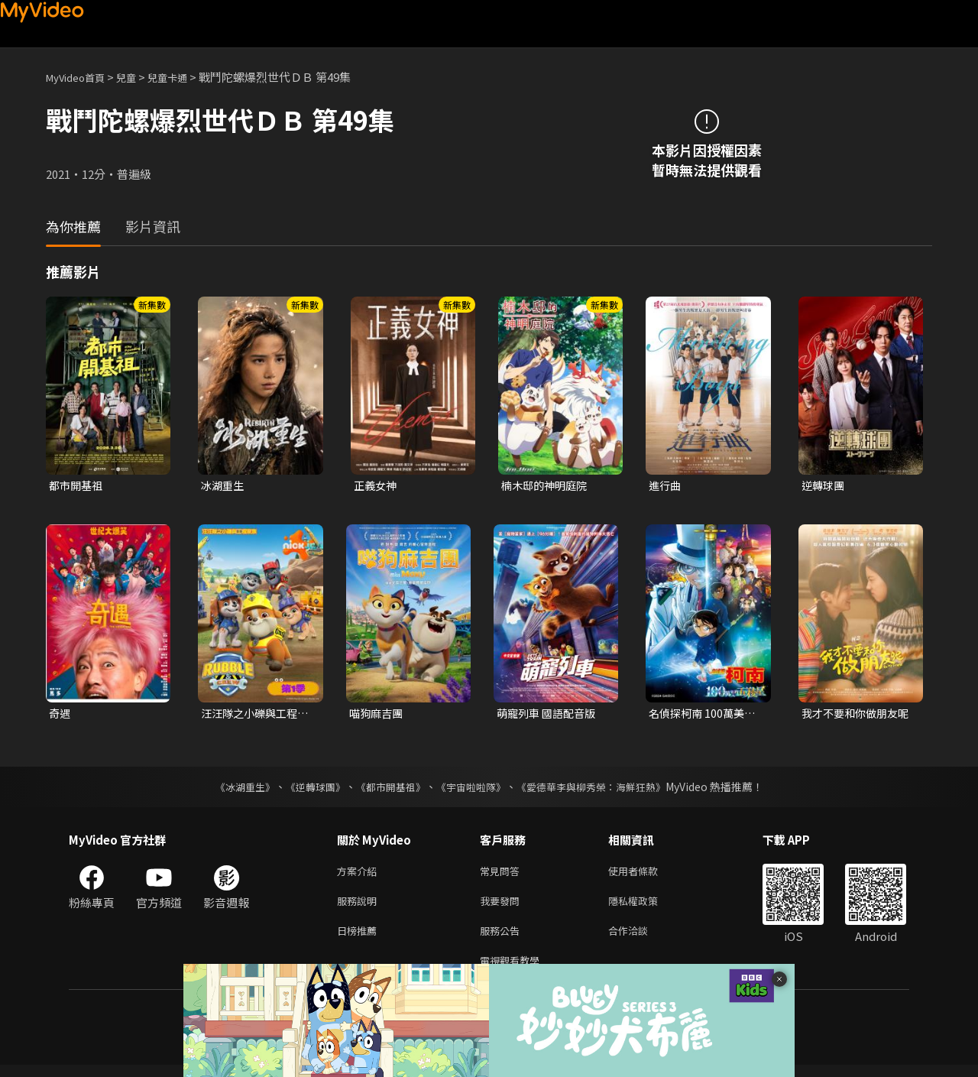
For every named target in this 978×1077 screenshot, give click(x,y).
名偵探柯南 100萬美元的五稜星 (705, 715)
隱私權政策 (646, 907)
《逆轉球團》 (306, 789)
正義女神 (377, 486)
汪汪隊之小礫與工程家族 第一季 (252, 715)
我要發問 (503, 907)
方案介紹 (360, 875)
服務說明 (360, 907)
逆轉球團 (824, 486)
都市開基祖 (77, 486)
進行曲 (666, 486)
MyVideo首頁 (80, 77)
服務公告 (503, 939)
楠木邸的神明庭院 (547, 486)
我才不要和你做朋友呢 (853, 715)
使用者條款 (646, 875)
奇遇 (60, 715)
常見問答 (503, 875)
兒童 (138, 77)
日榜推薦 (360, 939)
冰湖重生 (224, 486)
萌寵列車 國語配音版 (549, 715)
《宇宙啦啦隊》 (472, 789)
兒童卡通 (184, 77)
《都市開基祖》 (386, 789)
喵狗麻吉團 (377, 715)
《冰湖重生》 (231, 789)
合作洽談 (640, 939)
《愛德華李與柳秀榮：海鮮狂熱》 (600, 789)
